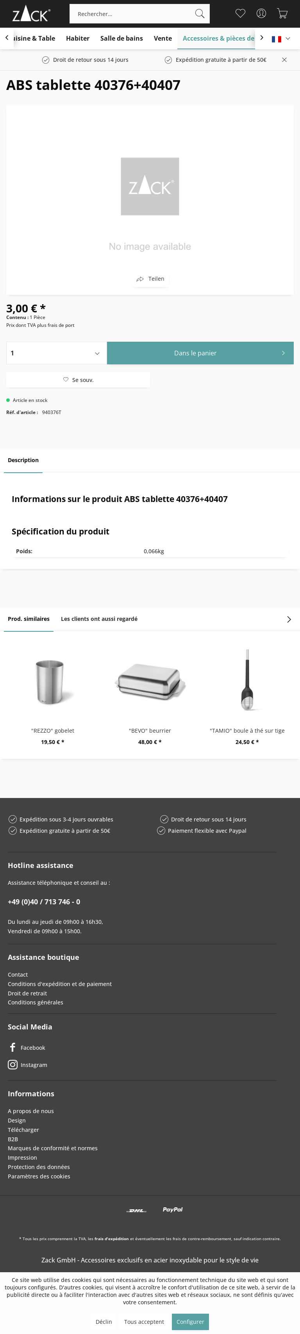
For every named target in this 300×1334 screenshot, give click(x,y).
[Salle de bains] (121, 38)
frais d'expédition (112, 1238)
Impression (22, 1157)
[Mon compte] (261, 13)
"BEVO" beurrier (150, 730)
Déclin (104, 1321)
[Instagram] (142, 1064)
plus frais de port (56, 325)
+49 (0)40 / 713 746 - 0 (44, 901)
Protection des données (39, 1167)
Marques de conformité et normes (53, 1148)
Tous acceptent (144, 1321)
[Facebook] (142, 1047)
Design (17, 1120)
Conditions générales (35, 1002)
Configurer (190, 1321)
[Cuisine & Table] (31, 38)
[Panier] (282, 13)
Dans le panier (231, 352)
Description (23, 460)
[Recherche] (200, 13)
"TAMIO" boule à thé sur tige (247, 730)
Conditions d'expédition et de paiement (60, 984)
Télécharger (23, 1129)
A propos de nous (31, 1111)
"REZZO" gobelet (52, 730)
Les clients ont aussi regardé (99, 618)
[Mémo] (240, 13)
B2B (13, 1139)
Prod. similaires (29, 618)
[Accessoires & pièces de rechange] (233, 38)
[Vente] (162, 38)
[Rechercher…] (140, 13)
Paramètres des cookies (39, 1176)
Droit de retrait (27, 993)
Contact (18, 974)
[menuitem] (140, 13)
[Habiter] (78, 38)
